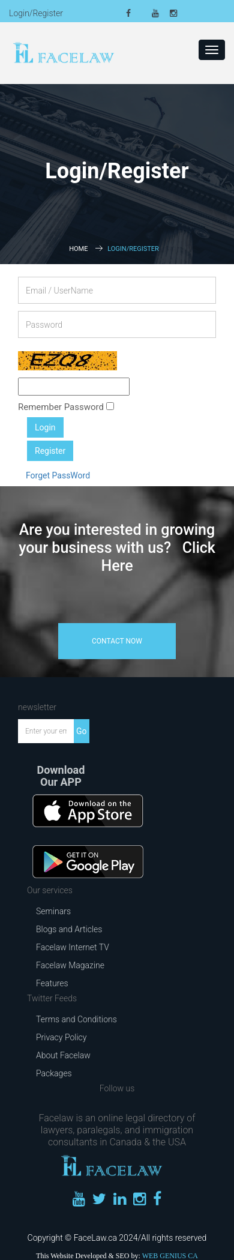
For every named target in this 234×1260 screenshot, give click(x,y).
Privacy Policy (61, 1037)
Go (81, 731)
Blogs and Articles (69, 929)
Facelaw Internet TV (72, 947)
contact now (117, 641)
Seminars (53, 911)
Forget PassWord (58, 475)
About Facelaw (63, 1055)
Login (45, 427)
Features (52, 983)
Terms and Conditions (76, 1019)
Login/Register (36, 13)
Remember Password (66, 407)
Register (50, 451)
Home (78, 249)
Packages (54, 1073)
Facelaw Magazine (70, 965)
